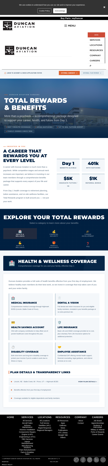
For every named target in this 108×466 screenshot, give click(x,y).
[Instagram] (89, 460)
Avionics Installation (27, 429)
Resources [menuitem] (96, 50)
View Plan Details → (87, 382)
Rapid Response (44, 428)
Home (10, 417)
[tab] (20, 233)
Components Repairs (27, 432)
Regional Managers (44, 430)
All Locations (45, 421)
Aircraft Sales (27, 423)
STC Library (63, 433)
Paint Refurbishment (27, 450)
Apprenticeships (97, 423)
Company (81, 417)
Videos (63, 437)
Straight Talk (63, 435)
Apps (63, 423)
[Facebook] (83, 460)
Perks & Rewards (97, 432)
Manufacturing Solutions (27, 446)
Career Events (97, 434)
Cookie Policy (44, 11)
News (63, 428)
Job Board (98, 421)
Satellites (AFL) (45, 425)
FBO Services (27, 439)
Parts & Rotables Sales (27, 453)
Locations (45, 417)
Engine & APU (27, 434)
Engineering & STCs (27, 437)
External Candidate (69, 73)
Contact (81, 423)
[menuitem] (96, 65)
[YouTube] (103, 460)
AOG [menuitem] (96, 35)
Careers (97, 417)
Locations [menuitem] (96, 45)
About (80, 421)
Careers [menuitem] (95, 60)
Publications (63, 430)
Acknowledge (60, 11)
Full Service (44, 423)
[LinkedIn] (96, 460)
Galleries (62, 425)
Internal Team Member (92, 73)
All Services (27, 421)
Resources (63, 417)
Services (27, 417)
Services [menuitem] (95, 40)
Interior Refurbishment (27, 442)
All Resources (62, 421)
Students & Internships (97, 426)
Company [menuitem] (95, 55)
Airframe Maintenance (27, 426)
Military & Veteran (98, 429)
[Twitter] (76, 460)
